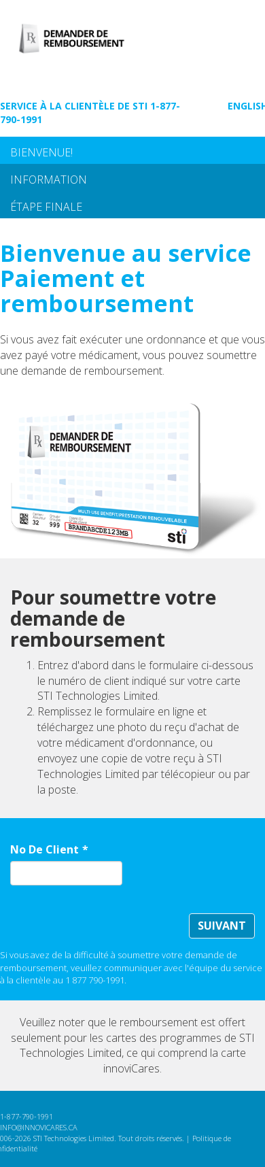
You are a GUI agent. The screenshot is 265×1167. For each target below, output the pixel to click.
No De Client (44, 849)
